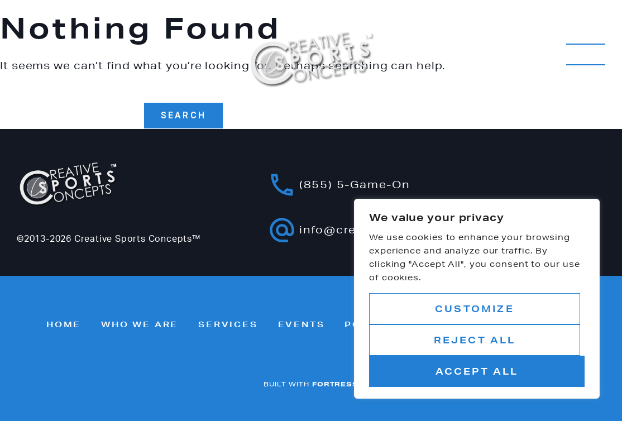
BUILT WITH (311, 384)
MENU (585, 54)
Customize (474, 308)
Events (301, 324)
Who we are (139, 324)
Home (63, 324)
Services (227, 324)
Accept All (477, 371)
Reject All (475, 340)
